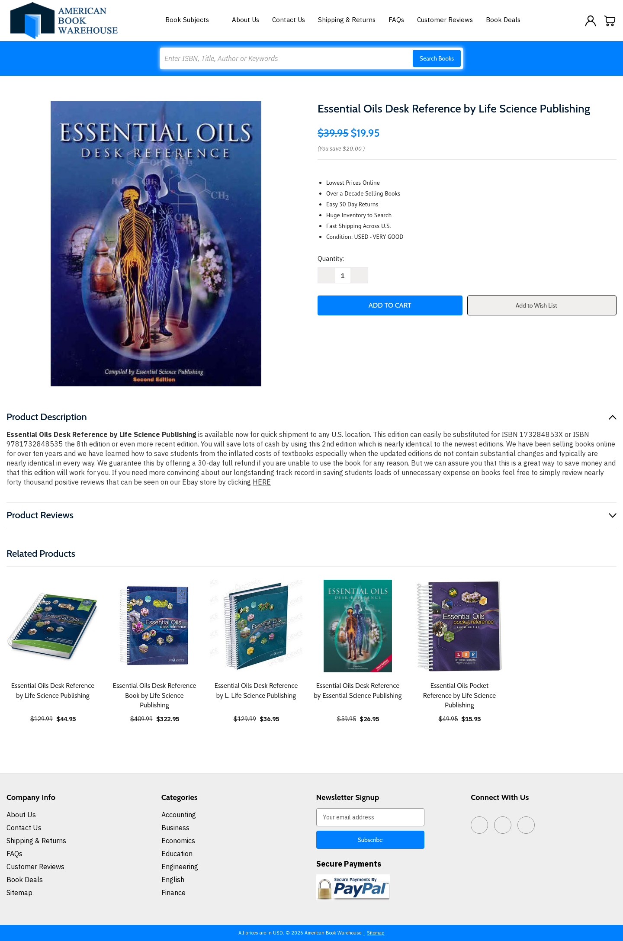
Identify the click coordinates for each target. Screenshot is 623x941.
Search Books (437, 58)
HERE (262, 482)
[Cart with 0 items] (610, 20)
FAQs (396, 20)
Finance (173, 892)
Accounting (178, 814)
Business (175, 827)
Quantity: (331, 258)
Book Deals (503, 20)
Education (177, 853)
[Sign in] (590, 20)
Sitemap (19, 892)
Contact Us (288, 20)
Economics (178, 840)
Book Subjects (192, 20)
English (172, 879)
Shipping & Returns (347, 20)
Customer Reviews (445, 20)
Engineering (179, 866)
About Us (245, 20)
